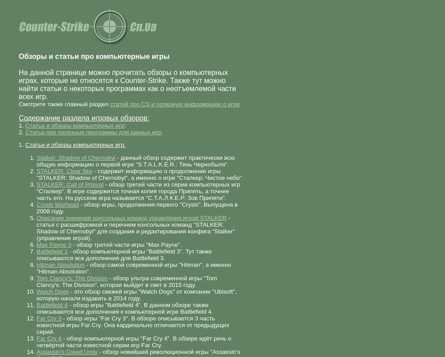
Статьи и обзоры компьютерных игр (74, 125)
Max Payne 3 (54, 244)
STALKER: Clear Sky (64, 171)
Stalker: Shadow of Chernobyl (76, 157)
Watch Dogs (53, 291)
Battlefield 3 (52, 251)
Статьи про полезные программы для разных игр (93, 132)
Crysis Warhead (58, 204)
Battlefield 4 (52, 305)
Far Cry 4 (49, 338)
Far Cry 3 (49, 318)
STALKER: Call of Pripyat (70, 184)
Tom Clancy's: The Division (72, 278)
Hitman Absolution (60, 265)
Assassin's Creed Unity (67, 352)
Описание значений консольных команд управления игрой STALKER (132, 218)
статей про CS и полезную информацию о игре (175, 104)
